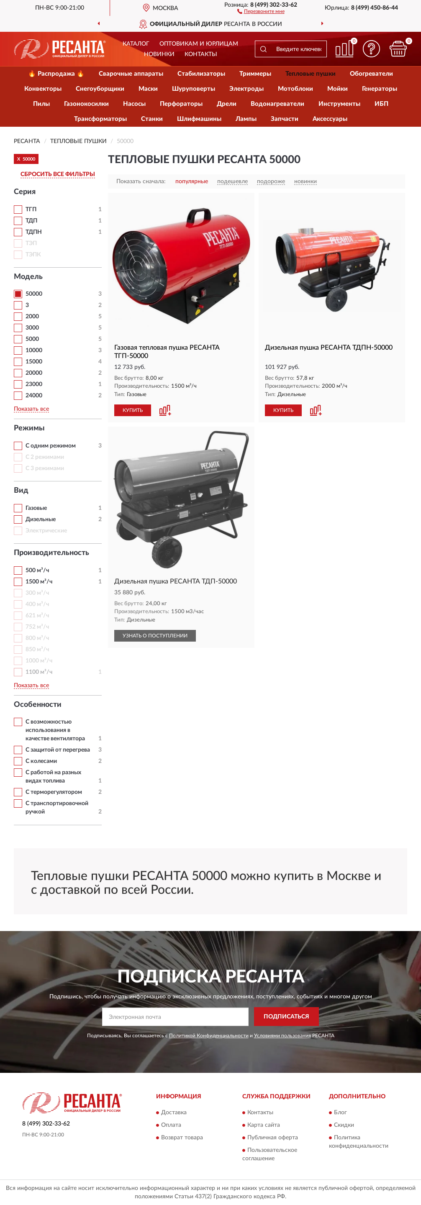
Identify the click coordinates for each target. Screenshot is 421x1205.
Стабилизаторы (201, 74)
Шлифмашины (199, 119)
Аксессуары (330, 119)
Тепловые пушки (310, 74)
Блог (340, 1113)
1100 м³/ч (39, 672)
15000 (34, 362)
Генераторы (379, 89)
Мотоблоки (295, 89)
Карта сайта (263, 1125)
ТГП (31, 209)
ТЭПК (33, 255)
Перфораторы (181, 104)
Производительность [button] (51, 553)
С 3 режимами (45, 468)
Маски (148, 89)
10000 (34, 350)
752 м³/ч (37, 627)
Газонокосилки (86, 104)
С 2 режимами (45, 457)
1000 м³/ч (39, 661)
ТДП (31, 221)
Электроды (246, 89)
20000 (34, 373)
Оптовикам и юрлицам (198, 44)
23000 (34, 384)
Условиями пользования (282, 1035)
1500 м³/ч (39, 582)
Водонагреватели (277, 104)
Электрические (46, 531)
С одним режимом (51, 446)
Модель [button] (28, 277)
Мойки (337, 89)
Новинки (159, 54)
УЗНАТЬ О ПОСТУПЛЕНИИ (155, 635)
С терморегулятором (54, 792)
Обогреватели (371, 74)
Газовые (36, 508)
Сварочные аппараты (131, 74)
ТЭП (31, 243)
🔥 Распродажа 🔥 (56, 74)
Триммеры (255, 74)
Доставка (174, 1113)
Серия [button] (25, 192)
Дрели (226, 104)
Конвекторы (43, 89)
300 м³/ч (37, 593)
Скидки (344, 1125)
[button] (261, 10)
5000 (32, 339)
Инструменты (339, 104)
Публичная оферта (272, 1138)
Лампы (246, 119)
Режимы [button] (29, 428)
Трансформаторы (100, 119)
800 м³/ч (37, 638)
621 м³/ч (37, 616)
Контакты (201, 54)
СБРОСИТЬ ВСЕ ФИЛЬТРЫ (58, 174)
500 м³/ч (37, 570)
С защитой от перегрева (58, 750)
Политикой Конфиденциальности (209, 1035)
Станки (152, 119)
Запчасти (284, 119)
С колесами (41, 761)
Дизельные (41, 519)
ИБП (381, 104)
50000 (34, 294)
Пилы (41, 104)
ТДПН (34, 232)
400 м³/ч (37, 604)
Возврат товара (182, 1138)
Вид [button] (21, 490)
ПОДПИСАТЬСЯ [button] (286, 1017)
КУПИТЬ (133, 410)
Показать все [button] (31, 409)
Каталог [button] (136, 44)
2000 (32, 317)
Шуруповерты (193, 89)
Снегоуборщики (100, 89)
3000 (32, 328)
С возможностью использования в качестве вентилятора (55, 730)
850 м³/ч (37, 649)
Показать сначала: (141, 181)
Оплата (171, 1125)
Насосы (134, 104)
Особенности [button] (38, 705)
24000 (34, 396)
